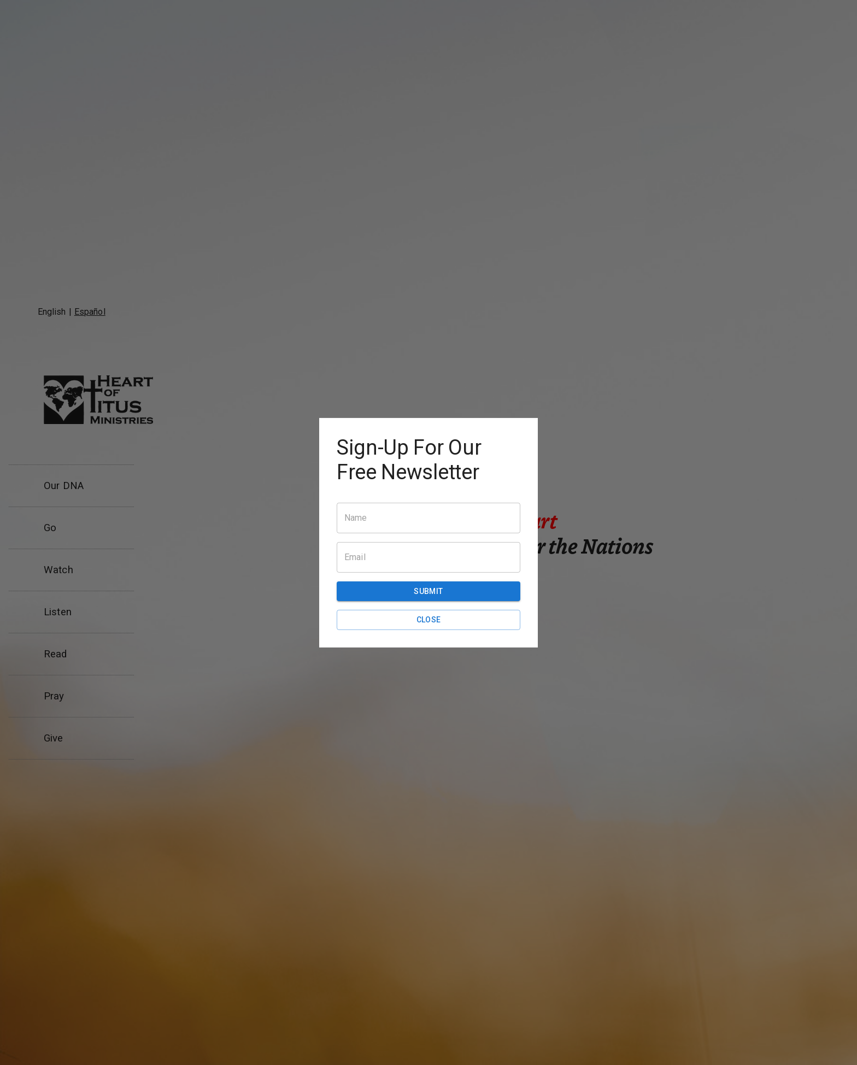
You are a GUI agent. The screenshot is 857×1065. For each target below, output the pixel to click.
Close (428, 619)
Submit (428, 591)
